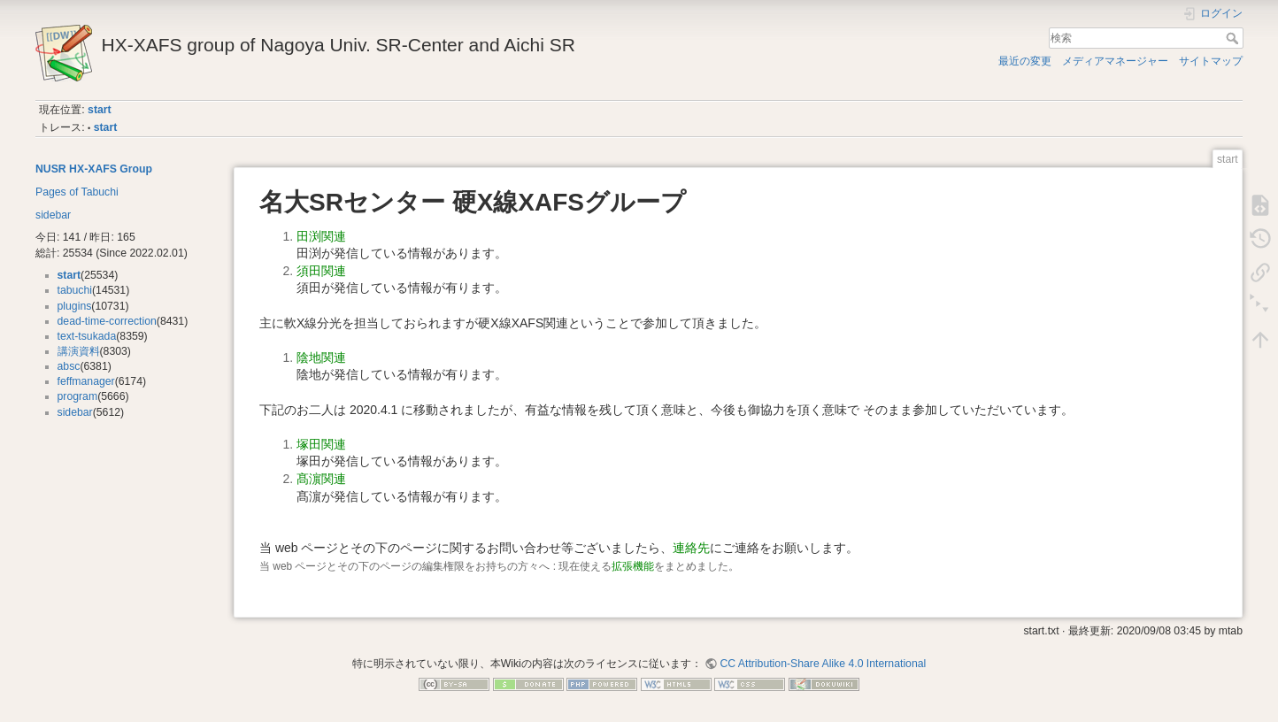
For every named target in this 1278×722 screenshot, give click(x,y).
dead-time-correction (107, 321)
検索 (1234, 38)
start (100, 110)
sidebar (53, 215)
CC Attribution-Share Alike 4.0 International (823, 663)
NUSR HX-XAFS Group (93, 169)
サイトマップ (1211, 61)
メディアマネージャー (1115, 61)
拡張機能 (633, 566)
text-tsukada (87, 336)
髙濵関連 (321, 479)
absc (69, 366)
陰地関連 (321, 357)
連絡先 (691, 548)
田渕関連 (321, 236)
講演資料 (79, 351)
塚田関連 (321, 444)
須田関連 (321, 271)
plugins (75, 306)
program (78, 396)
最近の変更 (1024, 61)
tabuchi (75, 290)
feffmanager (86, 381)
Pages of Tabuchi (77, 192)
